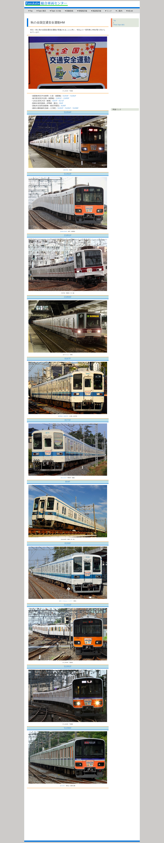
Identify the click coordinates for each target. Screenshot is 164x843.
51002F (60, 108)
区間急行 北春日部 (63, 416)
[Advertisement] (69, 17)
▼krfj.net (129, 11)
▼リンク (108, 11)
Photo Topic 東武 (118, 25)
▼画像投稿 (69, 11)
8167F (54, 101)
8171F (61, 101)
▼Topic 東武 (41, 11)
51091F (68, 108)
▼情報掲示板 (82, 11)
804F (61, 103)
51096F (75, 108)
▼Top (30, 11)
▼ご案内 (118, 11)
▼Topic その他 (55, 11)
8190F (63, 106)
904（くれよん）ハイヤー (66, 601)
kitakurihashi (64, 231)
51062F (73, 96)
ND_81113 (64, 477)
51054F (65, 96)
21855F (66, 98)
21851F (59, 98)
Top (114, 20)
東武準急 (66, 170)
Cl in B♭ (62, 785)
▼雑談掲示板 (96, 11)
